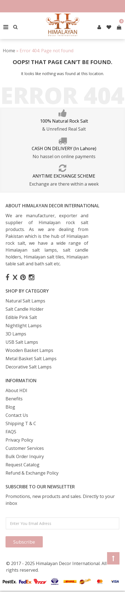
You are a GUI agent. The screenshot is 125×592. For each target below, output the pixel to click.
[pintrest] (99, 27)
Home (9, 51)
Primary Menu (6, 27)
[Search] (15, 27)
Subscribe (24, 542)
